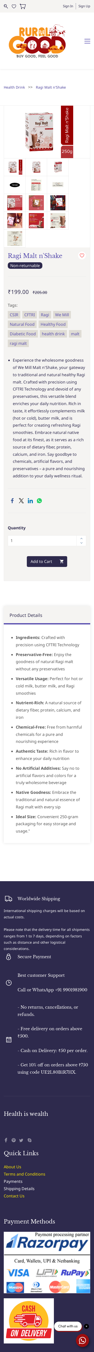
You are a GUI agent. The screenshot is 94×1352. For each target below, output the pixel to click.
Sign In (68, 6)
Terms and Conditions (24, 1145)
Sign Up (84, 6)
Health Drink (14, 58)
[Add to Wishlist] (82, 227)
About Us (12, 1138)
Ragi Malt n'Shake (51, 58)
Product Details (26, 587)
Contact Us (14, 1167)
